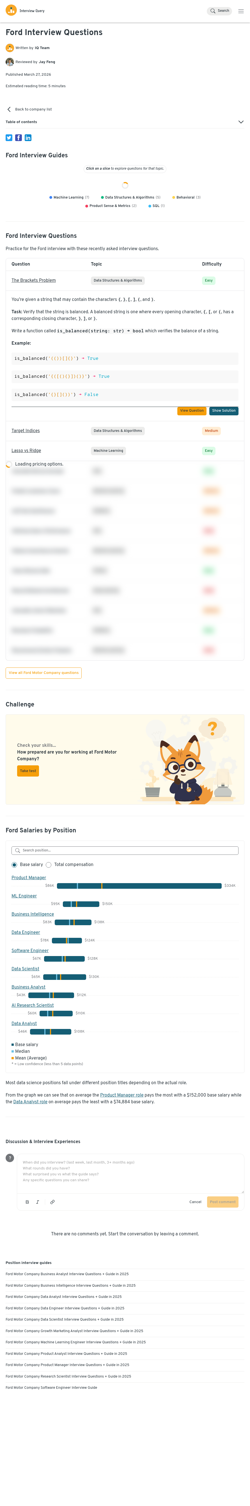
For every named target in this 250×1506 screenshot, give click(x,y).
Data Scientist (25, 1032)
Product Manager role (122, 1159)
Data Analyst (24, 1087)
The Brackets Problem (34, 344)
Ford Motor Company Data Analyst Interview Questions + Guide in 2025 (64, 1360)
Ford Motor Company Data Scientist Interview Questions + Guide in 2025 (65, 1383)
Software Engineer (30, 1014)
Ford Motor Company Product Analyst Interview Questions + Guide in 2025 (66, 1417)
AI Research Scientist (33, 1069)
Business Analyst (28, 1051)
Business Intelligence (33, 978)
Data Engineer (26, 996)
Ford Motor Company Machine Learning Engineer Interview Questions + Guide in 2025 (76, 1406)
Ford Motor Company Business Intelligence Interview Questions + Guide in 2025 (71, 1349)
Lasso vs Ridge (26, 514)
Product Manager (29, 941)
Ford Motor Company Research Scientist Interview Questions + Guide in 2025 (68, 1440)
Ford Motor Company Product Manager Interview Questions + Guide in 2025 (67, 1428)
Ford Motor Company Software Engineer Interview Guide (51, 1451)
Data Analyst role (30, 1165)
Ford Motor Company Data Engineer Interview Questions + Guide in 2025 (65, 1372)
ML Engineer (24, 959)
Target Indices (26, 494)
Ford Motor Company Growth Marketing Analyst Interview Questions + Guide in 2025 (74, 1394)
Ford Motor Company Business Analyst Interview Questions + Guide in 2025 (67, 1337)
